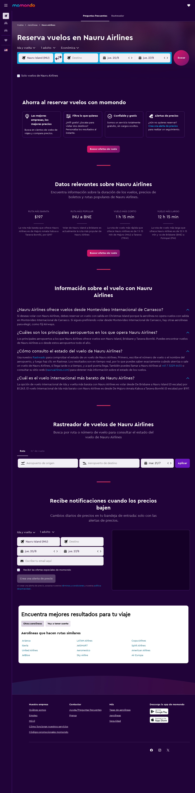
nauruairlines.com (57, 370)
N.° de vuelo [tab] (38, 451)
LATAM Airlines (84, 641)
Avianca (26, 641)
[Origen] (39, 58)
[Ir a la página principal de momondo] (23, 5)
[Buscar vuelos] (5, 15)
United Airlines (30, 650)
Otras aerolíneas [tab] (32, 623)
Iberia (25, 645)
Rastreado (39, 357)
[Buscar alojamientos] (5, 23)
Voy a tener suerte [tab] (58, 623)
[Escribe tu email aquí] (63, 561)
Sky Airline (82, 655)
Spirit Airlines (139, 645)
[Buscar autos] (5, 30)
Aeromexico (83, 650)
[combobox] (26, 48)
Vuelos (20, 25)
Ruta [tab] (22, 451)
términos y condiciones (73, 586)
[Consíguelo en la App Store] (159, 720)
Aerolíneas (33, 25)
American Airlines (141, 650)
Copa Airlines (139, 641)
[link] (103, 149)
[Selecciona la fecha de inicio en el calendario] (158, 463)
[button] (6, 5)
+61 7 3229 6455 (172, 365)
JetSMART (82, 645)
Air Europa (137, 655)
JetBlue (26, 655)
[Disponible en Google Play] (159, 711)
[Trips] (5, 40)
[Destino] (84, 58)
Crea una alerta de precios (163, 126)
